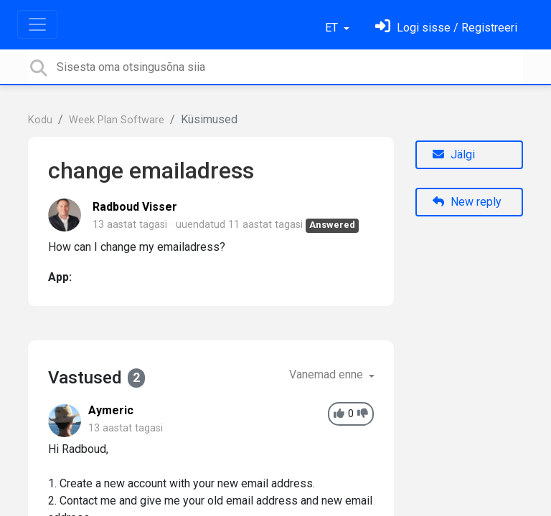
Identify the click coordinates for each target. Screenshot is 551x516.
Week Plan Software (116, 120)
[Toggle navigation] (37, 24)
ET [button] (333, 27)
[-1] (362, 414)
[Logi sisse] (446, 27)
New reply (467, 202)
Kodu (40, 120)
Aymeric (110, 410)
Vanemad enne (327, 374)
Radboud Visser (135, 207)
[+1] (339, 414)
